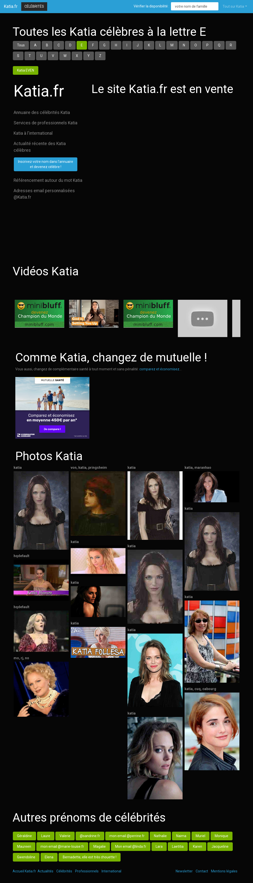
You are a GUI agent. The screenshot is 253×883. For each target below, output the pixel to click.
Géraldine (24, 836)
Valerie (65, 836)
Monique (221, 836)
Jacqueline (220, 846)
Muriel (200, 836)
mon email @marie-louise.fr (62, 846)
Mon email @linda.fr (130, 846)
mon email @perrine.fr (127, 836)
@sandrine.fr (90, 836)
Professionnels (87, 871)
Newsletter (184, 871)
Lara (159, 846)
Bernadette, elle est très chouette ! (89, 857)
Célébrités (34, 6)
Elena (49, 857)
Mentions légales (224, 871)
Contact (202, 871)
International (111, 871)
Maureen (24, 846)
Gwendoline (26, 857)
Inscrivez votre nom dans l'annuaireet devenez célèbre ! (45, 164)
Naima (181, 836)
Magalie (99, 846)
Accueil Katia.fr (24, 871)
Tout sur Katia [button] (233, 6)
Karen (197, 846)
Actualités (45, 871)
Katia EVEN (25, 70)
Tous (21, 45)
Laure (45, 836)
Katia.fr (11, 6)
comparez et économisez (159, 369)
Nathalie (160, 836)
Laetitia (178, 846)
